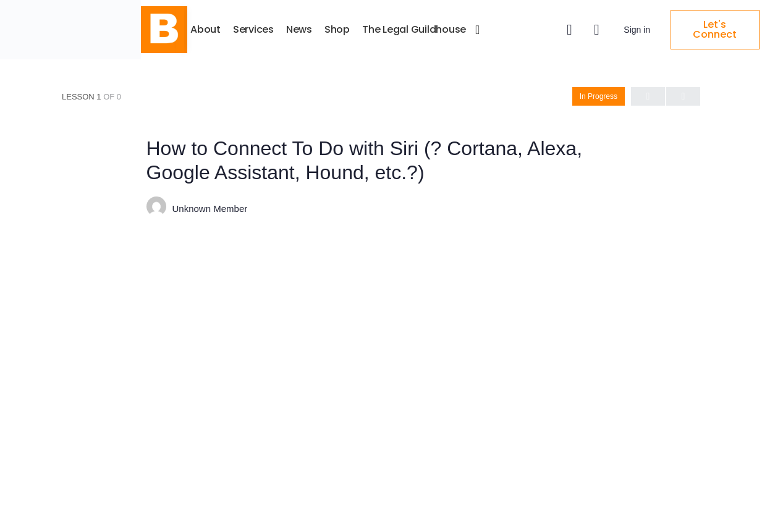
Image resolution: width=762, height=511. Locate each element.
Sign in (650, 30)
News (380, 29)
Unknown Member (210, 208)
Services (334, 29)
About (286, 29)
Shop (418, 29)
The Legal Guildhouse (495, 29)
